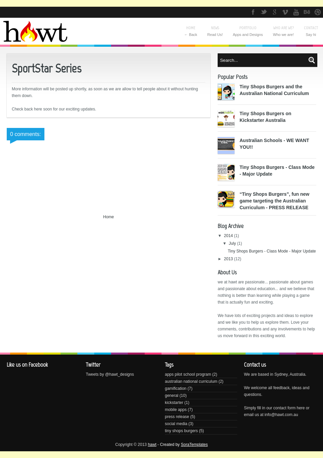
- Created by (182, 444)
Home (108, 217)
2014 (229, 235)
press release (177, 416)
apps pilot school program (188, 374)
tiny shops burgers (181, 430)
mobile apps (176, 409)
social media (176, 423)
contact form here (288, 408)
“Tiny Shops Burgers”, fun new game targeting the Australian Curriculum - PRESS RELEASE (274, 200)
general (171, 395)
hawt (152, 444)
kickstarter (174, 402)
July (233, 243)
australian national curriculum (191, 381)
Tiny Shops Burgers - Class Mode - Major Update (272, 251)
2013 (229, 259)
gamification (175, 388)
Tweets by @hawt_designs (110, 374)
